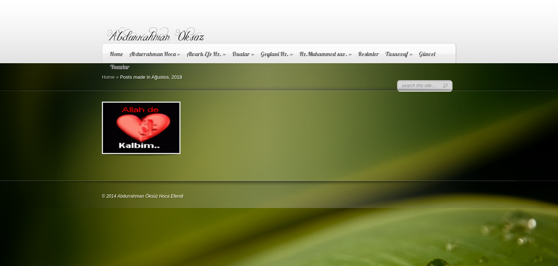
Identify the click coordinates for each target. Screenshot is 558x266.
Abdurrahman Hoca (154, 54)
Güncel (427, 54)
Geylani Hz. (277, 54)
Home (116, 54)
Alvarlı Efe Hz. (206, 54)
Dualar (243, 54)
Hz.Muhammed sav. (325, 54)
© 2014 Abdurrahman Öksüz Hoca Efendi (142, 196)
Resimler (368, 54)
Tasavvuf (399, 54)
